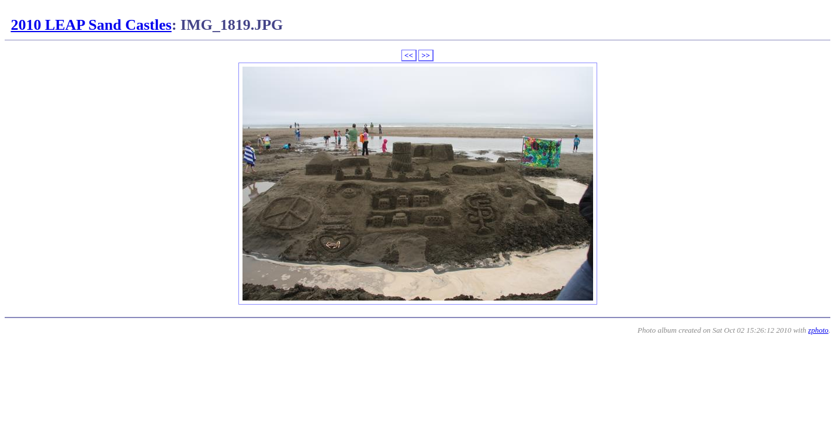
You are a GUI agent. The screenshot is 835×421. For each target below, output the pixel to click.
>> (425, 55)
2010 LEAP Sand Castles (91, 24)
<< (408, 55)
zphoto (818, 330)
